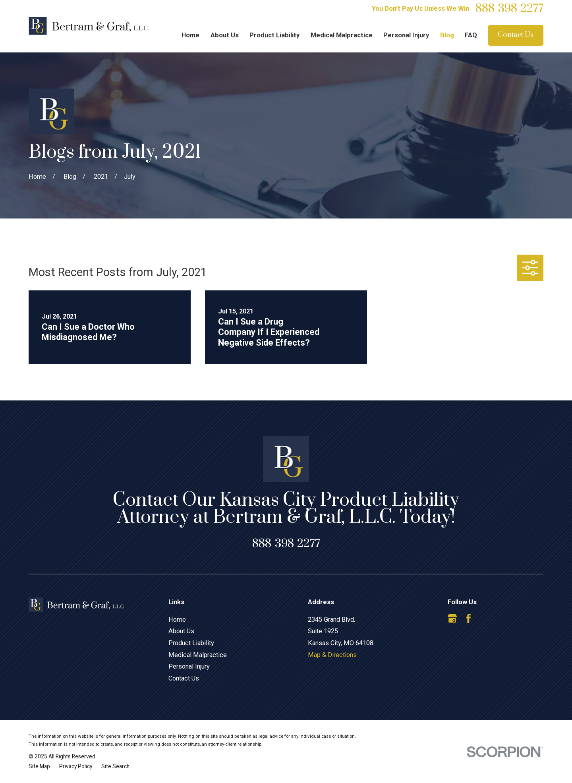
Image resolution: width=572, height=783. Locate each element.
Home (177, 619)
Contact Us (515, 35)
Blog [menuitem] (447, 35)
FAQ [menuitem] (471, 35)
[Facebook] (468, 618)
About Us (181, 631)
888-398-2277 (509, 9)
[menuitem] (39, 766)
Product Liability (191, 643)
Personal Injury (189, 666)
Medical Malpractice (197, 655)
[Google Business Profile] (452, 618)
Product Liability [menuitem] (274, 35)
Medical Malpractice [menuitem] (342, 35)
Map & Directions (332, 655)
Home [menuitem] (190, 35)
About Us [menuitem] (225, 35)
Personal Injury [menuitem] (406, 35)
